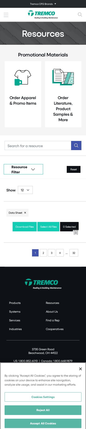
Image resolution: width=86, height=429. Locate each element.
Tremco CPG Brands (41, 3)
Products (15, 303)
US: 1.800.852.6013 (26, 361)
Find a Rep (53, 320)
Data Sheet (15, 212)
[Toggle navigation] (43, 4)
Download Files (25, 226)
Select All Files (48, 226)
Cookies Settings (43, 398)
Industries (15, 329)
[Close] (80, 370)
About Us (52, 311)
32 (73, 253)
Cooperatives (55, 329)
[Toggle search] (80, 14)
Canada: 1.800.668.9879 (56, 361)
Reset (73, 169)
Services (14, 320)
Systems (14, 311)
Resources (52, 303)
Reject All (42, 412)
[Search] (38, 145)
